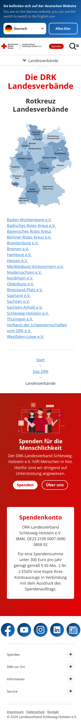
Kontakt (53, 712)
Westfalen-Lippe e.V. (25, 336)
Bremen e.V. (18, 248)
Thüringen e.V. (20, 319)
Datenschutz (35, 712)
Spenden (56, 46)
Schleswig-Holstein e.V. (28, 313)
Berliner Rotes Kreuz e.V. (29, 237)
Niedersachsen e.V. (24, 272)
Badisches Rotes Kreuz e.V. (31, 225)
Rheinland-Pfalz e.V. (25, 289)
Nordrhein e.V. (20, 278)
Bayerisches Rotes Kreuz (29, 231)
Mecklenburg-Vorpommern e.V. (35, 266)
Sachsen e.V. (18, 301)
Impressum (15, 712)
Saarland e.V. (19, 295)
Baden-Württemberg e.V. (29, 219)
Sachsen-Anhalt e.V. (25, 307)
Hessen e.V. (17, 260)
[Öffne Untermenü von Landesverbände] (40, 60)
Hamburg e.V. (19, 254)
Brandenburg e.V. (23, 243)
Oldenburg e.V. (20, 283)
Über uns (55, 484)
